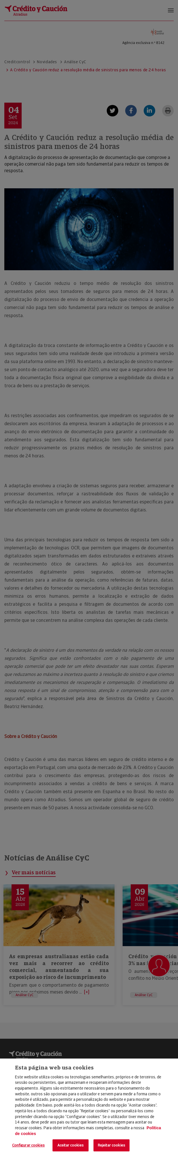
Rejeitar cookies (111, 1145)
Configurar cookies (28, 1145)
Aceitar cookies (70, 1145)
